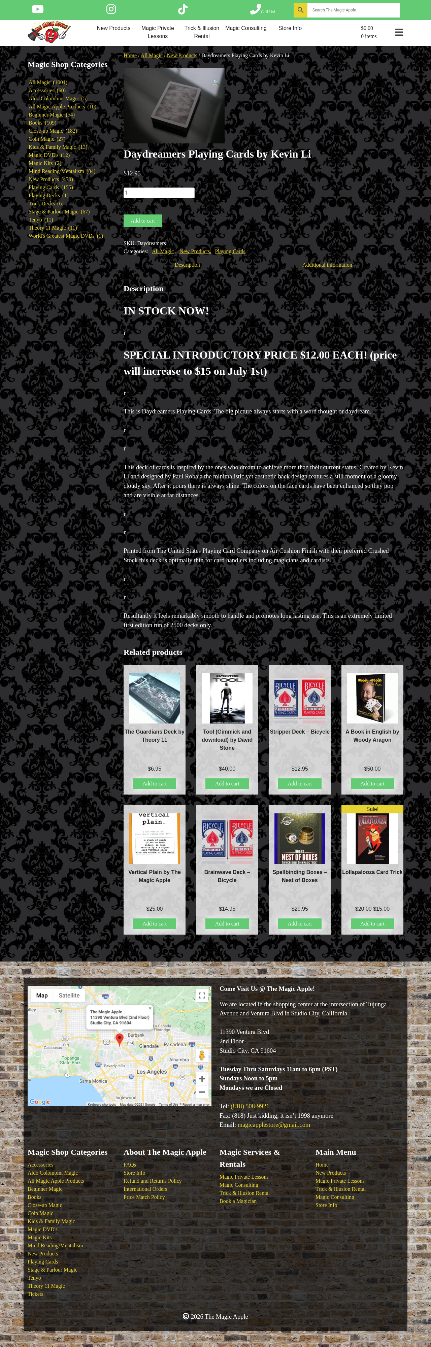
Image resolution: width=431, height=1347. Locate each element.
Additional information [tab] (327, 265)
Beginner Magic (45, 1189)
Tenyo (34, 1278)
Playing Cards (230, 251)
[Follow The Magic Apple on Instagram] (111, 11)
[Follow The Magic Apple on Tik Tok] (183, 11)
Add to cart (143, 221)
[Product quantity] (159, 193)
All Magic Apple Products (56, 1181)
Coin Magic (40, 1213)
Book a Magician (238, 1201)
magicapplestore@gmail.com (274, 1124)
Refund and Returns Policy (153, 1181)
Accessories (40, 1165)
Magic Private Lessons (157, 32)
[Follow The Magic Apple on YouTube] (38, 11)
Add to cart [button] (154, 783)
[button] (215, 82)
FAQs (130, 1165)
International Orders (145, 1189)
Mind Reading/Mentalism (55, 1245)
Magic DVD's (43, 1229)
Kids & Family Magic (51, 1221)
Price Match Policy (144, 1197)
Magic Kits (40, 1237)
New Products (114, 28)
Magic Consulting (246, 28)
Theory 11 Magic (46, 1286)
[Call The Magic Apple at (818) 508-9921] (262, 11)
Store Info (290, 28)
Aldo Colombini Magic (53, 1173)
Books (34, 1197)
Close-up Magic (45, 1205)
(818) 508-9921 (250, 1106)
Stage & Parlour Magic (52, 1270)
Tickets (35, 1294)
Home (130, 55)
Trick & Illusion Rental (202, 32)
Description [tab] (187, 265)
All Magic (152, 55)
